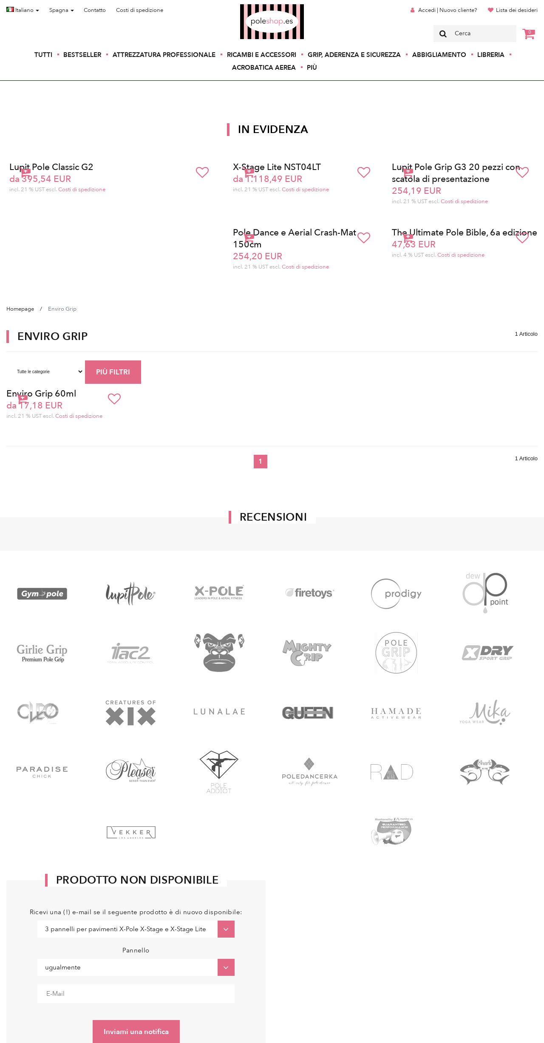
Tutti (43, 55)
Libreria (490, 55)
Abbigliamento (439, 55)
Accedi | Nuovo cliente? (447, 10)
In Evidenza (273, 129)
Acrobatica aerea (264, 67)
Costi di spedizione (139, 10)
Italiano (22, 10)
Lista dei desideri (517, 10)
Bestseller (82, 55)
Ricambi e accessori (261, 55)
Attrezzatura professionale (164, 55)
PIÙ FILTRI (113, 372)
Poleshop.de (252, 7)
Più (312, 67)
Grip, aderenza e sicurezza (354, 55)
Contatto (95, 10)
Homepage (20, 309)
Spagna (61, 10)
